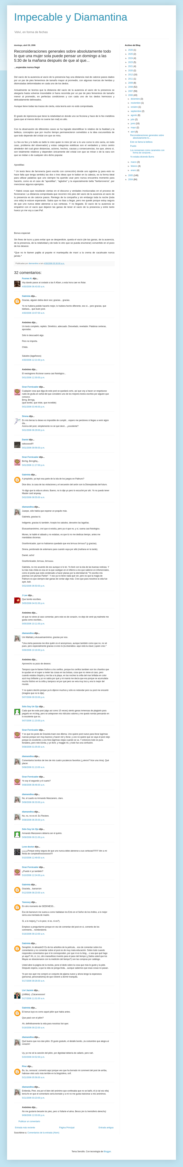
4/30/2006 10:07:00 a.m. (33, 313)
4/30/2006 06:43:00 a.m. (33, 286)
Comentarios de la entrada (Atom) (43, 1132)
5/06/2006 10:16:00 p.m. (33, 650)
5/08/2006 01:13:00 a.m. (33, 767)
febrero (134, 166)
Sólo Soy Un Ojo (30, 706)
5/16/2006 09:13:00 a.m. (33, 934)
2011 (131, 79)
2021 (131, 66)
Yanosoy (26, 902)
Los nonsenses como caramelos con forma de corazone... (147, 151)
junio (133, 123)
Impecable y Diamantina (70, 17)
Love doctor (28, 847)
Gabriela (26, 296)
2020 (131, 70)
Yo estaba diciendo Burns (142, 157)
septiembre (136, 111)
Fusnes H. (27, 278)
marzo (134, 162)
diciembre (135, 99)
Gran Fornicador (30, 387)
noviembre (136, 103)
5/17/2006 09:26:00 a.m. (33, 981)
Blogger (107, 1151)
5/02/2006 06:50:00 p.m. (33, 586)
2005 (131, 175)
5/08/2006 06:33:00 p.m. (33, 802)
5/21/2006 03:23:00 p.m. (33, 1098)
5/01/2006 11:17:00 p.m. (33, 465)
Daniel (25, 439)
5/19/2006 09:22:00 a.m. (33, 1027)
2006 (131, 95)
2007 (131, 91)
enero (134, 170)
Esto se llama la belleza (141, 142)
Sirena (25, 416)
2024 (131, 58)
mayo (134, 127)
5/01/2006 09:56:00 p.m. (33, 448)
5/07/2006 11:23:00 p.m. (33, 720)
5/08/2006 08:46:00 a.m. (33, 785)
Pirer (24, 1066)
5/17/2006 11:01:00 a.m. (33, 998)
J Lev (24, 595)
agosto (134, 115)
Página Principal (66, 1127)
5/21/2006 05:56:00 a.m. (33, 1077)
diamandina (28, 507)
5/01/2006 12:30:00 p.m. (33, 377)
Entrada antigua (106, 1127)
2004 (131, 179)
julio (133, 119)
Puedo (133, 146)
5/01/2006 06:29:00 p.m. (33, 430)
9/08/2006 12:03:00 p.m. (33, 1115)
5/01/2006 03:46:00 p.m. (33, 407)
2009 (131, 83)
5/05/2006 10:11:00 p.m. (33, 623)
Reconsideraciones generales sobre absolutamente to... (147, 136)
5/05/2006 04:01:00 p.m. (33, 603)
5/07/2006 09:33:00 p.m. (33, 697)
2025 (131, 54)
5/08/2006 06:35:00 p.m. (33, 820)
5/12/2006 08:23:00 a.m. (33, 892)
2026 (131, 50)
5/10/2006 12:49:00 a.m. (33, 857)
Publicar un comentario (29, 1121)
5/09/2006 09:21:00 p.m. (33, 837)
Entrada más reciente (25, 1127)
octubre (134, 107)
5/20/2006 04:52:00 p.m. (33, 1057)
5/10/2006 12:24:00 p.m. (33, 875)
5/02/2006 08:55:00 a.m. (33, 497)
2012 (131, 74)
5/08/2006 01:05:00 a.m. (33, 747)
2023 (131, 62)
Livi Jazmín (27, 990)
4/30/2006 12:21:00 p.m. (33, 360)
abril (133, 132)
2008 (131, 87)
